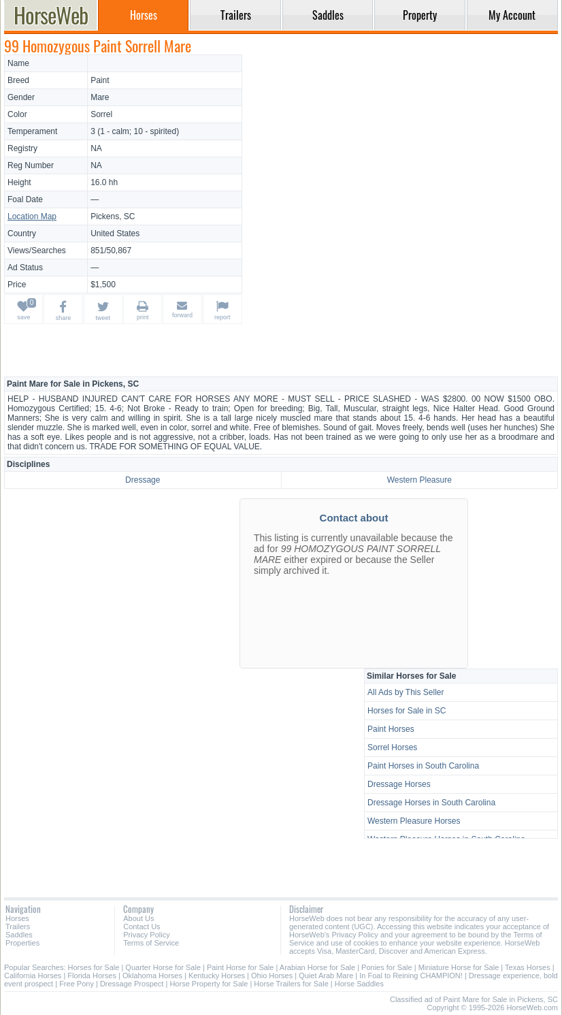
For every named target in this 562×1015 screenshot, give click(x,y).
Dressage (142, 480)
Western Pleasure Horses (414, 821)
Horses (17, 918)
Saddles (19, 935)
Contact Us (141, 926)
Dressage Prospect (132, 984)
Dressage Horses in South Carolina (431, 802)
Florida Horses (91, 975)
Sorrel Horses (392, 747)
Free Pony (76, 984)
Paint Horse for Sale (240, 967)
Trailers (17, 926)
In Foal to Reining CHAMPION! (411, 975)
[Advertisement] (402, 149)
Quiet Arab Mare (326, 975)
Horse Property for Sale (208, 984)
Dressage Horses (399, 784)
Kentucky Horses (216, 975)
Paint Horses (390, 729)
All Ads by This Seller (405, 692)
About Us (138, 918)
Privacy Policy (146, 935)
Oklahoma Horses (152, 975)
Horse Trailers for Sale (291, 984)
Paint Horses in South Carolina (423, 766)
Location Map (31, 216)
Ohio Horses (272, 975)
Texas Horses (527, 967)
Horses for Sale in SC (406, 710)
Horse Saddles (359, 984)
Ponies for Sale (386, 967)
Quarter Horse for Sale (163, 967)
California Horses (32, 975)
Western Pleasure (419, 480)
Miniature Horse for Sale (458, 967)
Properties (22, 943)
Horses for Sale (94, 967)
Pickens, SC (112, 216)
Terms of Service (151, 943)
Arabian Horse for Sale (317, 967)
